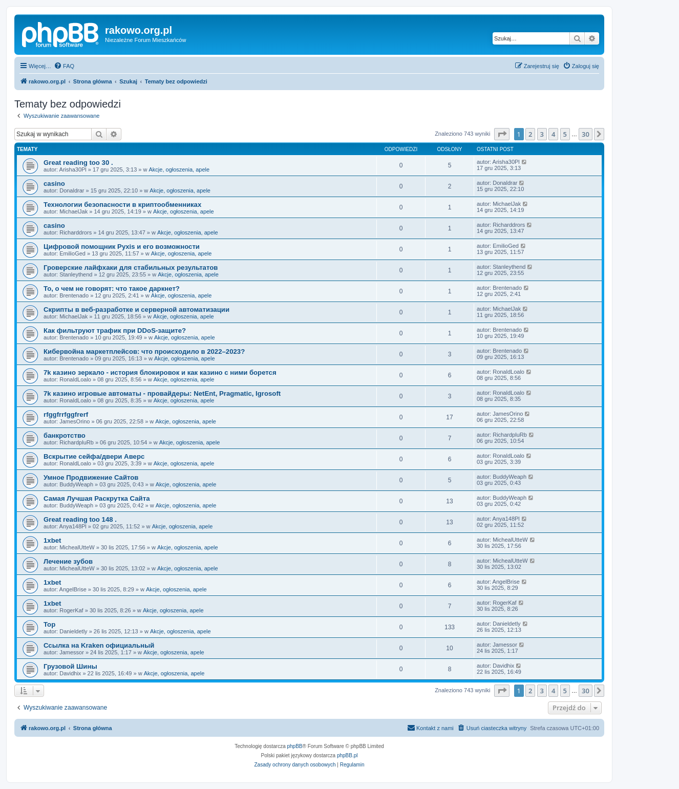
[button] (502, 134)
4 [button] (553, 134)
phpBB (295, 746)
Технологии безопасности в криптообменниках (122, 204)
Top (49, 624)
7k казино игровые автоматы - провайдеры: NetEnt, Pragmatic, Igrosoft (162, 393)
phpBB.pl (347, 755)
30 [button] (585, 134)
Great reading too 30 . (78, 162)
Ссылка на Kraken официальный (99, 645)
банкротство (65, 435)
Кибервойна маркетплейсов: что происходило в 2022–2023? (144, 351)
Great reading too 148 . (80, 519)
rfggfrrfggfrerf (66, 414)
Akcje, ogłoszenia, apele (179, 169)
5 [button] (565, 134)
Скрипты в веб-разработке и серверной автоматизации (136, 309)
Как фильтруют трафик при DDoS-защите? (115, 330)
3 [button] (542, 134)
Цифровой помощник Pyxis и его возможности (122, 246)
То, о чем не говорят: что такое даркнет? (112, 288)
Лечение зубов (68, 561)
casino (54, 183)
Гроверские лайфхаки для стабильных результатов (131, 267)
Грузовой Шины (70, 666)
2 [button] (530, 134)
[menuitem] (64, 66)
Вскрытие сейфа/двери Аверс (94, 456)
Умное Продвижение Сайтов (91, 477)
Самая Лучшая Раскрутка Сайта (97, 498)
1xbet (52, 540)
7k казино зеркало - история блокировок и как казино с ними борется (160, 372)
